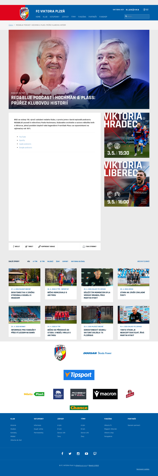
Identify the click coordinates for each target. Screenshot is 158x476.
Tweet (29, 246)
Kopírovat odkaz (46, 246)
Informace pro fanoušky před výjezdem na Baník (23, 331)
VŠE (28, 261)
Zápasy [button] (65, 16)
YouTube (22, 137)
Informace (37, 425)
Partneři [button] (93, 16)
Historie (13, 425)
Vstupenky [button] (54, 16)
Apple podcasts (25, 144)
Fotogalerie (108, 436)
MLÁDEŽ (50, 261)
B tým (59, 429)
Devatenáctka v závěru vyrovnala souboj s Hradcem (22, 295)
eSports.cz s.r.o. (81, 465)
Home (38, 16)
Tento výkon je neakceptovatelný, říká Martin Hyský (132, 332)
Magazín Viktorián (110, 429)
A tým (59, 425)
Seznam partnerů (134, 425)
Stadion (13, 429)
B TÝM (42, 261)
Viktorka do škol (16, 440)
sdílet (16, 246)
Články (11, 25)
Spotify (22, 140)
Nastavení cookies (143, 469)
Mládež (12, 436)
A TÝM (35, 261)
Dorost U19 (61, 433)
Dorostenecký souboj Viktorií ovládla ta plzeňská (95, 332)
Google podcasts (25, 147)
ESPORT (65, 261)
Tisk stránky (89, 246)
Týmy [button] (73, 16)
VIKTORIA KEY (118, 9)
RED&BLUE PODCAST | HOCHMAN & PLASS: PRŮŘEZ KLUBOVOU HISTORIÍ (53, 100)
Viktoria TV (108, 425)
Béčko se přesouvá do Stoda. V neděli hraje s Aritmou (59, 332)
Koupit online (38, 429)
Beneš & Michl (94, 465)
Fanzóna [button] (82, 16)
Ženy (58, 261)
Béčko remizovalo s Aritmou (57, 294)
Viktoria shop (109, 433)
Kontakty (13, 433)
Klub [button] (45, 16)
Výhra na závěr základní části (132, 294)
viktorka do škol (78, 261)
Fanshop (103, 16)
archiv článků (143, 261)
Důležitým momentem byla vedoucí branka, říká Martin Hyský (97, 295)
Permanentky (38, 433)
